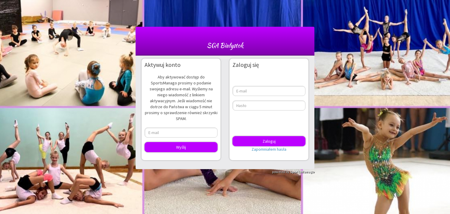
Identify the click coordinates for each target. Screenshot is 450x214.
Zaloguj (269, 141)
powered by (293, 171)
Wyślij (181, 147)
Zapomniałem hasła (269, 149)
